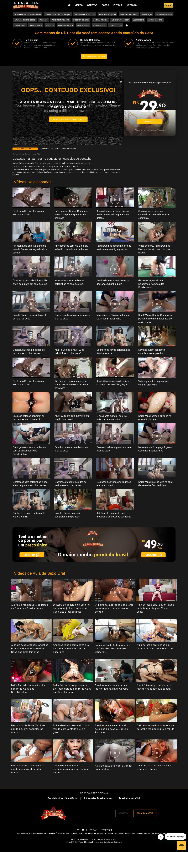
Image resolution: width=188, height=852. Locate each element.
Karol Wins (36, 154)
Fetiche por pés (116, 25)
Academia (50, 25)
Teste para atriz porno (128, 14)
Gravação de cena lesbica (25, 20)
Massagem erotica (65, 25)
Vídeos (79, 5)
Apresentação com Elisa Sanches (28, 14)
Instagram (106, 830)
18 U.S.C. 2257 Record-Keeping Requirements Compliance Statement (94, 842)
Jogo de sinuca (36, 25)
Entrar (117, 5)
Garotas (92, 5)
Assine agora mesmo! (94, 56)
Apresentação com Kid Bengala (57, 14)
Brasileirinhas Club (130, 798)
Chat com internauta (164, 14)
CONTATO (123, 813)
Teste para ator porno (107, 14)
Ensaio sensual (99, 25)
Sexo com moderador (120, 20)
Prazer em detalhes (81, 20)
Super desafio (138, 20)
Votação (132, 5)
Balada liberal (20, 25)
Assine (168, 5)
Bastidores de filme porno (85, 14)
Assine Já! (149, 121)
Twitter (80, 830)
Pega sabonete (83, 25)
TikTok (93, 830)
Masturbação (147, 14)
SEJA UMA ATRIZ (145, 813)
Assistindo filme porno (60, 20)
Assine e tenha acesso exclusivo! (68, 119)
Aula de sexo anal (155, 20)
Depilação (43, 20)
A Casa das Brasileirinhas (98, 798)
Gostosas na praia (100, 20)
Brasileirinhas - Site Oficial (62, 798)
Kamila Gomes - (25, 154)
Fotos (105, 5)
